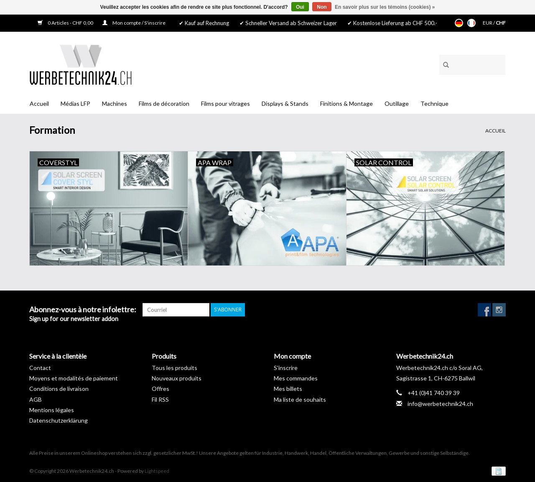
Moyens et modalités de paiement (73, 378)
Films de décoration (164, 103)
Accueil (39, 103)
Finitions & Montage (346, 103)
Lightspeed (157, 471)
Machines (114, 103)
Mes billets (288, 388)
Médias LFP (75, 103)
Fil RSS (160, 399)
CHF (501, 23)
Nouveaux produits (176, 378)
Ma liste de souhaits (300, 399)
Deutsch (459, 23)
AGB (35, 399)
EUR (488, 23)
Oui (300, 7)
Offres (160, 388)
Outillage (397, 103)
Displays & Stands (285, 103)
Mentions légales (51, 409)
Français (471, 23)
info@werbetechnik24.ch (440, 403)
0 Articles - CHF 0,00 (66, 23)
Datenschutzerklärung (58, 420)
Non (321, 7)
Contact (40, 367)
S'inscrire (286, 367)
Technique (434, 103)
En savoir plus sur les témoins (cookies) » (385, 7)
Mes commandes (296, 378)
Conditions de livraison (59, 388)
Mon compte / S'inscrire (134, 23)
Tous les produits (174, 367)
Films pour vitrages (225, 103)
